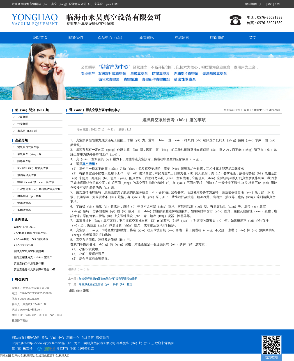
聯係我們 (217, 37)
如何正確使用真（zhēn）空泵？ (33, 257)
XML (278, 4)
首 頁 (246, 110)
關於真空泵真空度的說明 (29, 251)
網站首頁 (40, 37)
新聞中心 (259, 110)
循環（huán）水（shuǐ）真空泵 (35, 182)
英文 (252, 37)
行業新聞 (22, 124)
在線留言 (182, 37)
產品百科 (274, 110)
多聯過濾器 (24, 210)
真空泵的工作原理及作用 (29, 263)
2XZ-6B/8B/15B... (24, 245)
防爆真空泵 (24, 161)
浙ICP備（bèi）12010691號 (75, 348)
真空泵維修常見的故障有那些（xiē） (36, 269)
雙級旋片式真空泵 (28, 147)
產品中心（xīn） (111, 37)
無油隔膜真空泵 (26, 175)
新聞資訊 (146, 37)
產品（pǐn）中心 (52, 337)
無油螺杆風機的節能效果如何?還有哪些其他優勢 (108, 278)
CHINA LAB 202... (25, 226)
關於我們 (76, 37)
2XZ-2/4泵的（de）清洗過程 (31, 239)
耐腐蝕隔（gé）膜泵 (29, 196)
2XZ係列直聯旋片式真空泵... (31, 233)
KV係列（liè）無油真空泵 (32, 168)
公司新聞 (22, 117)
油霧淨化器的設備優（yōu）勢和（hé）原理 (105, 284)
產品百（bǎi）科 (27, 131)
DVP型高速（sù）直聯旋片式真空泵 (38, 189)
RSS (269, 4)
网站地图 (5, 355)
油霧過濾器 (24, 203)
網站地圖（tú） (255, 4)
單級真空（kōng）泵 (29, 154)
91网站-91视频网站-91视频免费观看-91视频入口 (40, 355)
